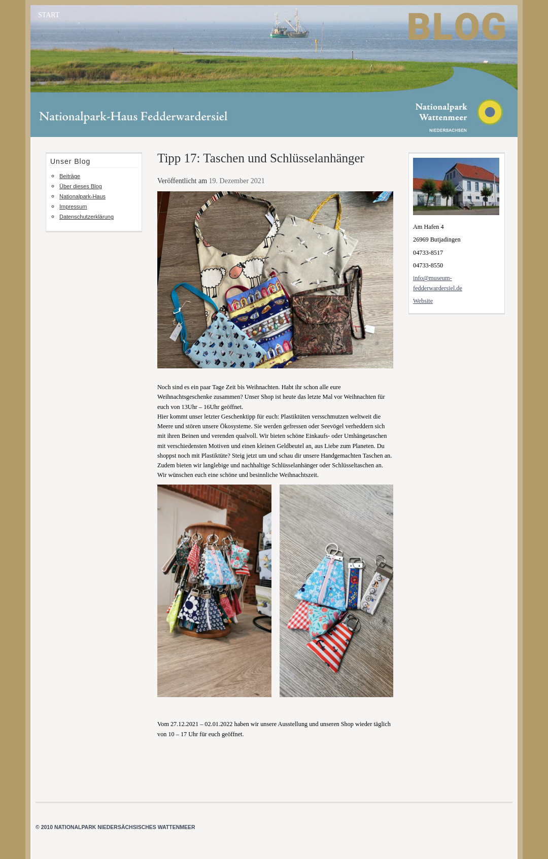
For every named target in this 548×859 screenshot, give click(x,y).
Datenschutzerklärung (86, 217)
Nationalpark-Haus (82, 196)
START (48, 15)
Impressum (73, 206)
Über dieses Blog (80, 186)
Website (423, 300)
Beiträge (69, 176)
